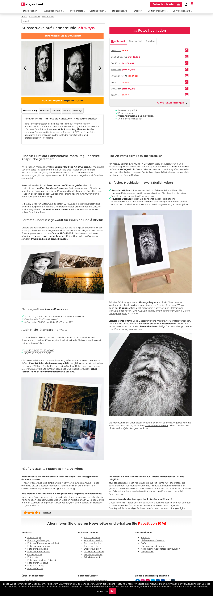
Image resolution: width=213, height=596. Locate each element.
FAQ (143, 543)
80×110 (47, 353)
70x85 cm (116, 95)
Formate (44, 111)
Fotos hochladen (150, 31)
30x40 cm (116, 63)
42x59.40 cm (117, 76)
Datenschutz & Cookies (153, 546)
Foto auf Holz (77, 11)
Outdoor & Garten (94, 551)
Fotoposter (33, 557)
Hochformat (118, 41)
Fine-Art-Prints (35, 566)
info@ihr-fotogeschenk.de (133, 428)
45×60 (50, 350)
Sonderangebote (93, 554)
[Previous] (25, 68)
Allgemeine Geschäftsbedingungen (160, 549)
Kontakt (145, 537)
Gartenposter (97, 11)
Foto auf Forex (35, 568)
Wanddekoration (54, 11)
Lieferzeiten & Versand (153, 540)
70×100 (39, 353)
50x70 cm (116, 82)
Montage (77, 111)
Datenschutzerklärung (70, 586)
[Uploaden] (186, 50)
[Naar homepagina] (32, 4)
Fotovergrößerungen (38, 540)
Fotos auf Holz (92, 546)
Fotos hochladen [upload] (166, 4)
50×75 (27, 353)
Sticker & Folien (92, 549)
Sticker (139, 11)
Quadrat (150, 41)
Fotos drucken (30, 11)
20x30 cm (116, 51)
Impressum (147, 551)
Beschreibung (30, 111)
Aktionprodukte (158, 11)
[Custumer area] (186, 4)
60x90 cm (116, 89)
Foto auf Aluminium (38, 546)
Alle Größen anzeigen (172, 103)
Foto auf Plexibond (37, 563)
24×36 (35, 350)
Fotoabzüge (34, 537)
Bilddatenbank (92, 557)
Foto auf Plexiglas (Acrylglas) (43, 543)
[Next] (100, 68)
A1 (33, 353)
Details (66, 111)
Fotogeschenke (120, 11)
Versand (56, 111)
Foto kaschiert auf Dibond (41, 560)
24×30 (27, 350)
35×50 (43, 350)
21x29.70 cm (117, 57)
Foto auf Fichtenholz (38, 551)
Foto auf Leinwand (37, 549)
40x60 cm (116, 70)
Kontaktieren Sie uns (156, 425)
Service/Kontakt (182, 11)
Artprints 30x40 (73, 101)
